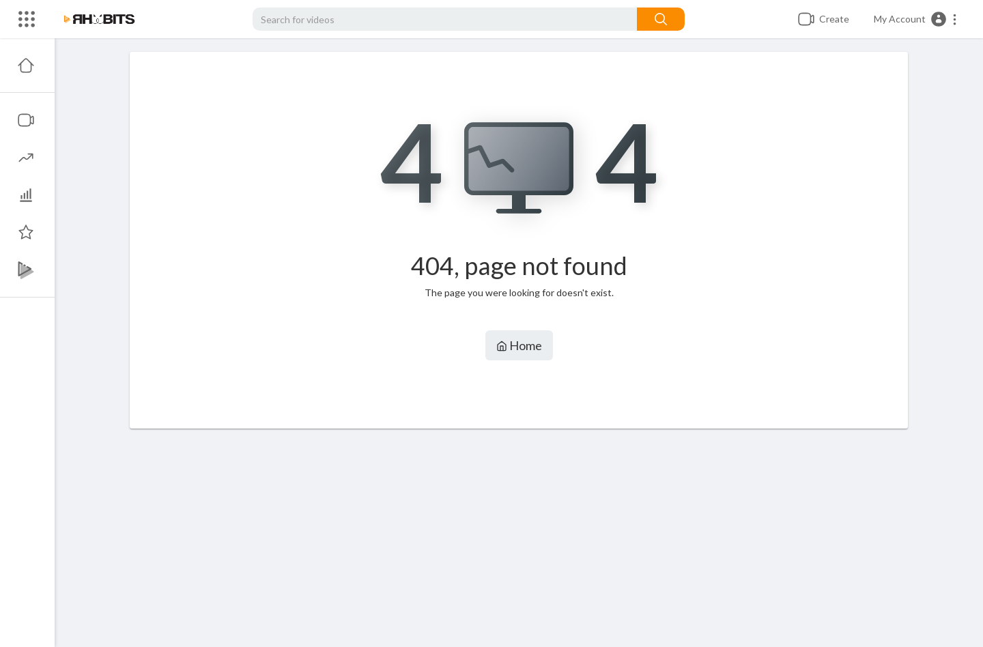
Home (519, 345)
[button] (916, 19)
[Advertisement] (519, 537)
